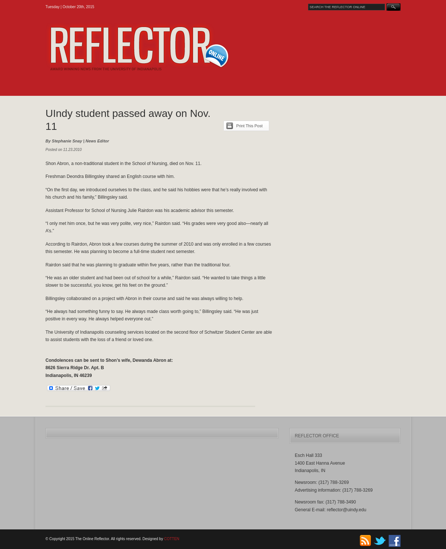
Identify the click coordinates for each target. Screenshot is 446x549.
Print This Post (249, 126)
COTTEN (171, 539)
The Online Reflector (156, 47)
